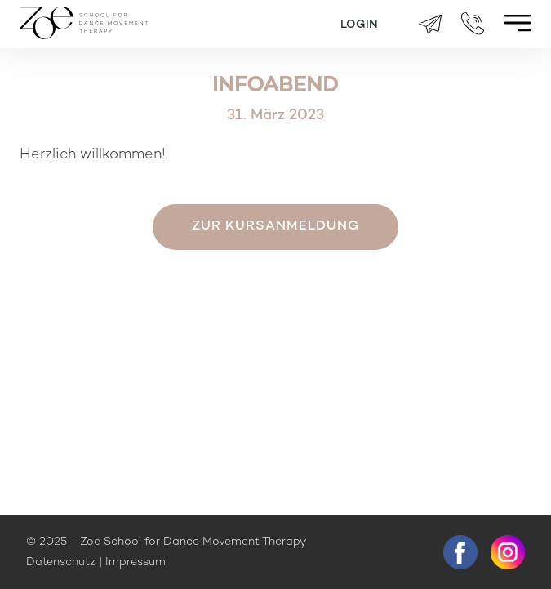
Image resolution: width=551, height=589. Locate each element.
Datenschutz (61, 562)
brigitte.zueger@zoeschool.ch (430, 24)
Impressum (135, 562)
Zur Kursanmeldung (275, 227)
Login (359, 25)
